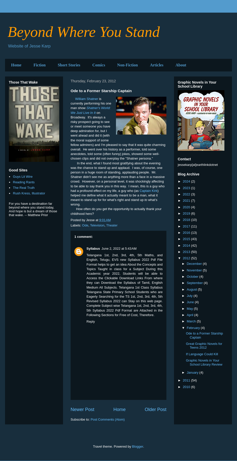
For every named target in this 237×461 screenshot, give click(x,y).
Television (97, 225)
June (191, 302)
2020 (187, 207)
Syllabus (93, 248)
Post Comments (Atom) (108, 419)
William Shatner (86, 99)
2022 (187, 194)
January (193, 372)
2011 (187, 380)
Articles (156, 65)
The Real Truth (24, 188)
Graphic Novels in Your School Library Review (204, 362)
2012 (187, 258)
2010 (187, 387)
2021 (187, 200)
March (192, 321)
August (192, 289)
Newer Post (82, 409)
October (193, 276)
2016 (187, 233)
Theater (111, 225)
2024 (187, 181)
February (194, 328)
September (195, 283)
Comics (98, 65)
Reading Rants (24, 182)
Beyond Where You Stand (84, 31)
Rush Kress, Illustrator (29, 193)
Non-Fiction (127, 65)
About (180, 65)
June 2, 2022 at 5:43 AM (118, 248)
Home (16, 65)
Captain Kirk (149, 191)
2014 (187, 245)
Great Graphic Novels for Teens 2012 (204, 346)
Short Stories (69, 65)
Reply (90, 321)
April (190, 315)
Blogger (137, 446)
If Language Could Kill (202, 354)
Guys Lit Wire (23, 176)
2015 (187, 239)
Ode (85, 225)
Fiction (40, 65)
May (190, 309)
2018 (187, 220)
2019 (187, 213)
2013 (187, 252)
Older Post (155, 409)
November (195, 270)
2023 (187, 188)
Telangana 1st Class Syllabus (141, 287)
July (190, 296)
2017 (187, 226)
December (195, 264)
